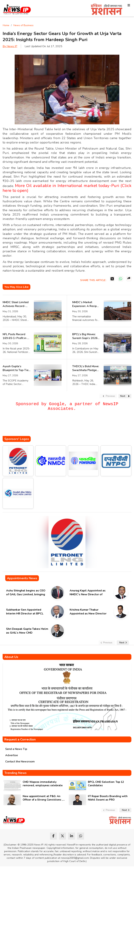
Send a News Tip (16, 749)
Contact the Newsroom (20, 761)
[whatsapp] (80, 836)
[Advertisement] (66, 425)
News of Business (23, 25)
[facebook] (53, 836)
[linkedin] (71, 836)
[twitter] (62, 836)
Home (6, 25)
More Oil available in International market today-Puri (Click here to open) (67, 188)
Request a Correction (20, 739)
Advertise (11, 755)
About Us (11, 657)
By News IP (10, 46)
